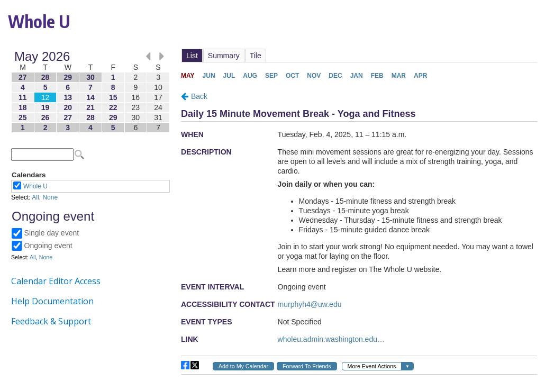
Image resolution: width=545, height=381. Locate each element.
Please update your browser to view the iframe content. (90, 92)
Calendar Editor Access (56, 281)
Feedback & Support (51, 321)
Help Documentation (52, 301)
